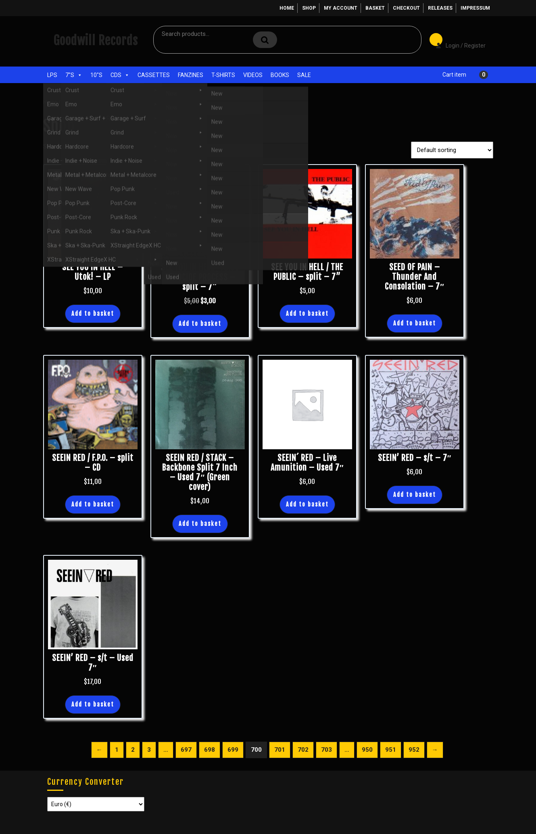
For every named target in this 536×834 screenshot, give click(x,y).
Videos (253, 75)
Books (280, 75)
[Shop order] (452, 150)
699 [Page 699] (232, 749)
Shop (309, 8)
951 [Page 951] (390, 749)
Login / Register (457, 40)
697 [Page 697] (186, 749)
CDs (120, 75)
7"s (73, 75)
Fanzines (190, 75)
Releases (440, 8)
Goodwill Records (95, 40)
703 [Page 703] (326, 749)
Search (265, 39)
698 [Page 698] (209, 749)
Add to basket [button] (92, 313)
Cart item (454, 74)
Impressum (475, 8)
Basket (375, 8)
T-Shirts (223, 75)
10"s (96, 75)
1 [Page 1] (117, 749)
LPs (52, 75)
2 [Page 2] (133, 749)
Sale (304, 75)
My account (340, 8)
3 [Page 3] (149, 749)
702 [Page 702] (303, 749)
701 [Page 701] (279, 749)
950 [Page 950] (367, 749)
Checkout (406, 8)
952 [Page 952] (414, 749)
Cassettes (154, 75)
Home (286, 8)
